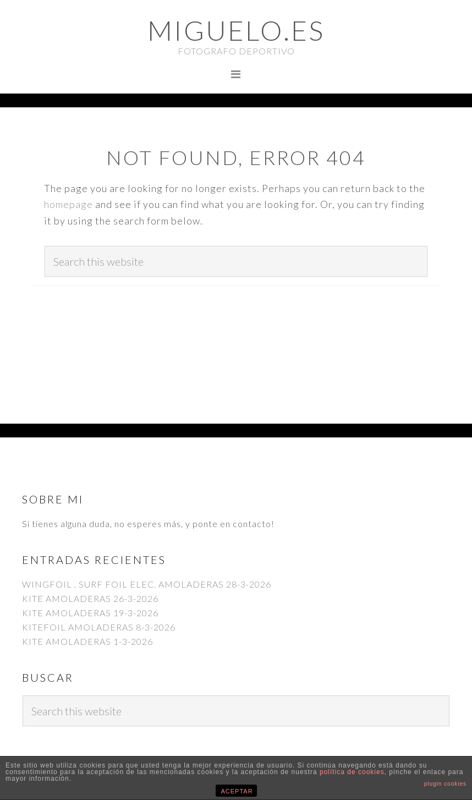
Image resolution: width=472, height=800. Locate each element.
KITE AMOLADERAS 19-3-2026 (90, 612)
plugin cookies (445, 784)
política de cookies (352, 772)
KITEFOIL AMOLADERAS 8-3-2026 (98, 627)
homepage (68, 204)
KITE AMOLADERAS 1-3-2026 (87, 641)
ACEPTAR (237, 791)
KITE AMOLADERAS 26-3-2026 (90, 598)
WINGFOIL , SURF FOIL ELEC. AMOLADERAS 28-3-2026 (146, 584)
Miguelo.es (236, 30)
